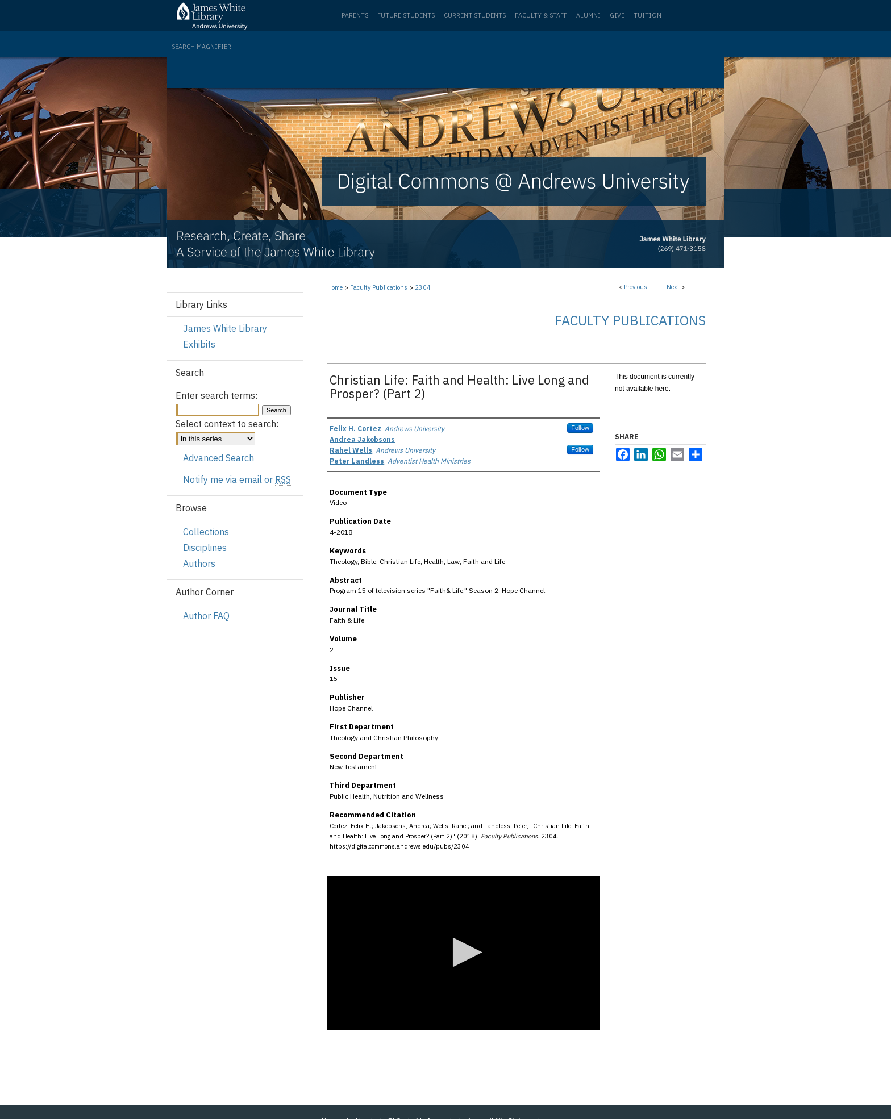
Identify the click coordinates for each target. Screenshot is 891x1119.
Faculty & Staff (541, 15)
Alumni (588, 15)
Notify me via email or (237, 479)
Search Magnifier (201, 47)
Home (335, 287)
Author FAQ (206, 615)
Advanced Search (218, 458)
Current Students (475, 15)
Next (673, 287)
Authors (199, 563)
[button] (464, 952)
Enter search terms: (216, 395)
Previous (635, 287)
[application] (463, 953)
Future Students (406, 15)
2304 (423, 287)
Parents (355, 15)
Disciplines (205, 547)
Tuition (647, 15)
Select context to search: (227, 423)
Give (617, 15)
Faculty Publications (378, 287)
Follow (580, 427)
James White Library (225, 328)
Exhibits (199, 344)
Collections (206, 531)
